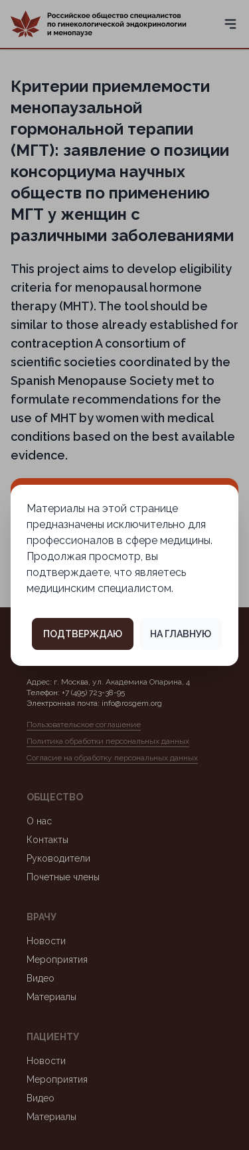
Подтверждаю (82, 634)
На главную (180, 634)
